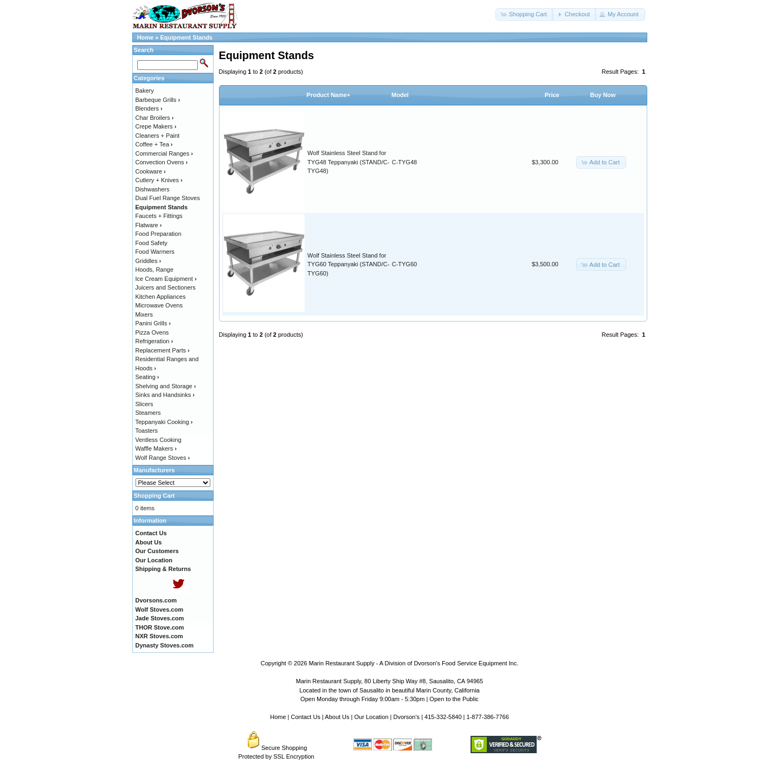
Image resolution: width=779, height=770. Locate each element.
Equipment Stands (186, 37)
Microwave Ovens (159, 305)
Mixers (144, 314)
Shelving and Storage (166, 386)
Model (400, 95)
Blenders (149, 108)
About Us (337, 717)
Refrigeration (154, 341)
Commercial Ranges (164, 153)
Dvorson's (407, 717)
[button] (524, 14)
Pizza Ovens (152, 332)
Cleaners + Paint (158, 135)
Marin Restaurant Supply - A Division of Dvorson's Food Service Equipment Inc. (414, 663)
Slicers (144, 404)
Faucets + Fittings (159, 216)
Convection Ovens (162, 162)
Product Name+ (328, 95)
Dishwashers (153, 189)
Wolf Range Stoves (163, 457)
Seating (147, 377)
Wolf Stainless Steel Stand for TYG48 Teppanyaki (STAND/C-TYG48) (348, 162)
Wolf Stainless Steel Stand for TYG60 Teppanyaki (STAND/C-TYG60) (348, 264)
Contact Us (305, 717)
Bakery (145, 90)
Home (145, 37)
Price (552, 95)
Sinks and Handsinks (165, 395)
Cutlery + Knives (159, 180)
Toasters (147, 430)
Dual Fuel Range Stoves (168, 198)
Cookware (151, 171)
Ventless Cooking (159, 440)
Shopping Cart (154, 495)
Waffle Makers (156, 448)
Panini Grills (153, 323)
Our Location (372, 717)
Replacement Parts (163, 350)
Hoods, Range (154, 269)
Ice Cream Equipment (166, 278)
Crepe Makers (156, 126)
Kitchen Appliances (161, 296)
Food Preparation (159, 233)
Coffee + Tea (154, 144)
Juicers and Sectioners (166, 287)
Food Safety (152, 243)
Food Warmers (155, 251)
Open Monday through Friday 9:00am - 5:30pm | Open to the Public (389, 699)
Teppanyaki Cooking (164, 422)
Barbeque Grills (158, 100)
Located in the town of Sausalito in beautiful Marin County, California (389, 690)
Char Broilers (155, 117)
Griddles (149, 261)
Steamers (148, 412)
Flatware (149, 225)
